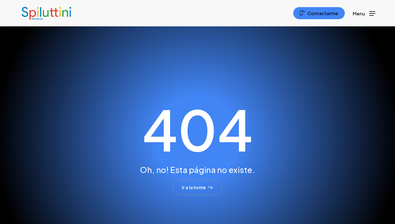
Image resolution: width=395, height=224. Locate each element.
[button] (364, 13)
